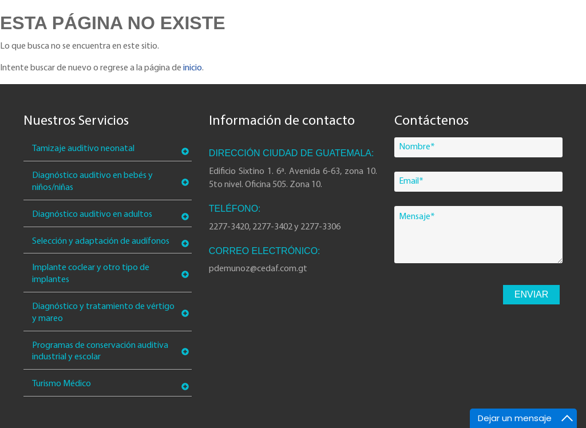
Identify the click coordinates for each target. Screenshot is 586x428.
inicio (192, 68)
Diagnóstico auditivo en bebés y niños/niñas (92, 181)
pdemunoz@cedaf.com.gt (258, 269)
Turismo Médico (61, 384)
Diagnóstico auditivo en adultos (92, 214)
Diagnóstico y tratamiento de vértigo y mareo (103, 312)
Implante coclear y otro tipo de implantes (90, 273)
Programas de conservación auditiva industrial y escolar (100, 351)
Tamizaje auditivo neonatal (83, 148)
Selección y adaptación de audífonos (100, 241)
